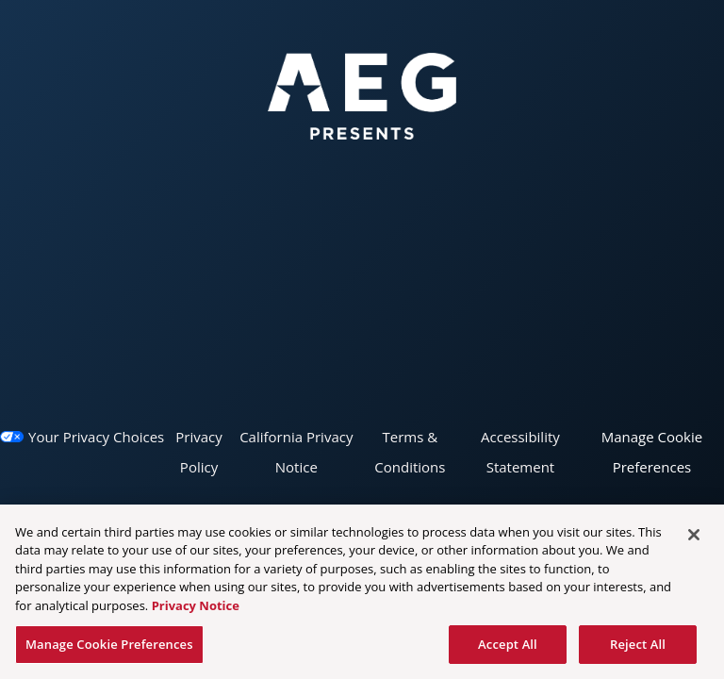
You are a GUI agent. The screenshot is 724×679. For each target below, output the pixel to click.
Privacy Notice (195, 609)
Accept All (507, 647)
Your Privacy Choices (96, 436)
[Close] (694, 538)
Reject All (638, 647)
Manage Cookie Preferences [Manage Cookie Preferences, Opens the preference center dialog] (109, 647)
